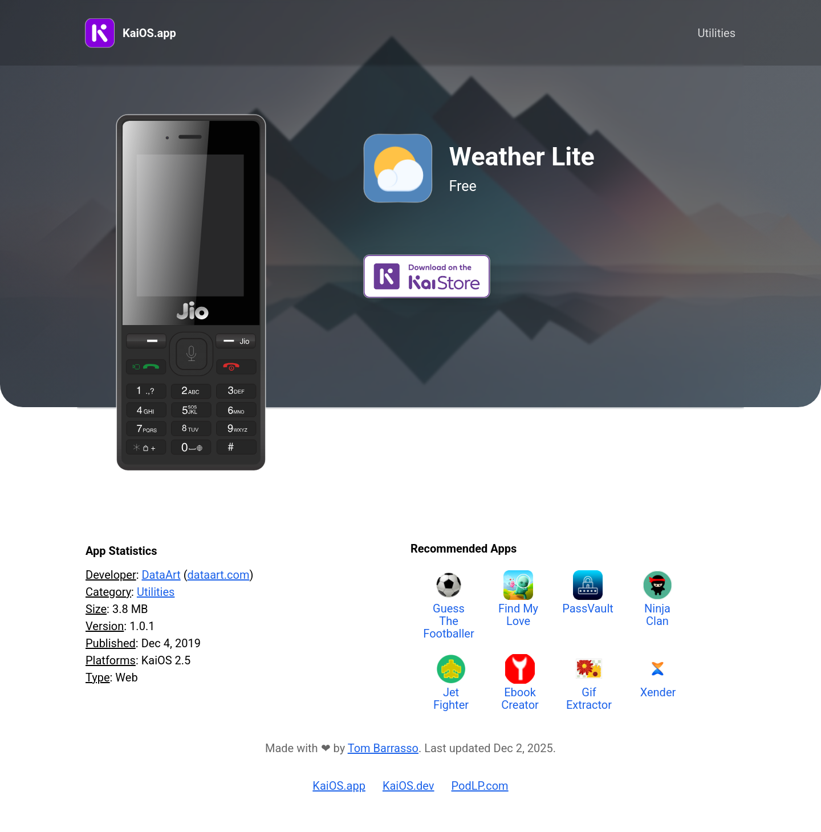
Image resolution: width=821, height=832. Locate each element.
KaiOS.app (149, 33)
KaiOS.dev (408, 786)
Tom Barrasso (383, 748)
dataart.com (219, 575)
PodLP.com (480, 786)
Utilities (716, 33)
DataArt (160, 575)
